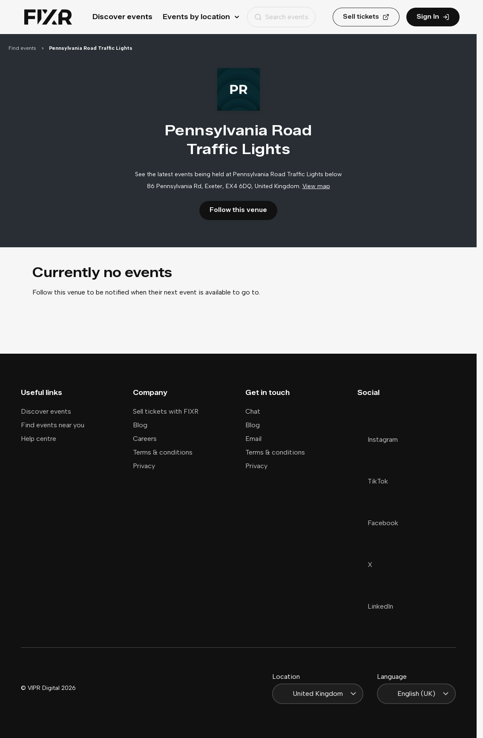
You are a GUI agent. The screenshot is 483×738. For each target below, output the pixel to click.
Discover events (122, 17)
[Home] (48, 17)
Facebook (377, 523)
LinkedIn (375, 606)
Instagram (377, 439)
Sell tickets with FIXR (165, 411)
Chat (252, 411)
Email (253, 439)
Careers (145, 439)
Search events (281, 17)
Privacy (144, 466)
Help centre (38, 439)
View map (316, 186)
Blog (140, 425)
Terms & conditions (163, 452)
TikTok (372, 481)
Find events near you (52, 425)
